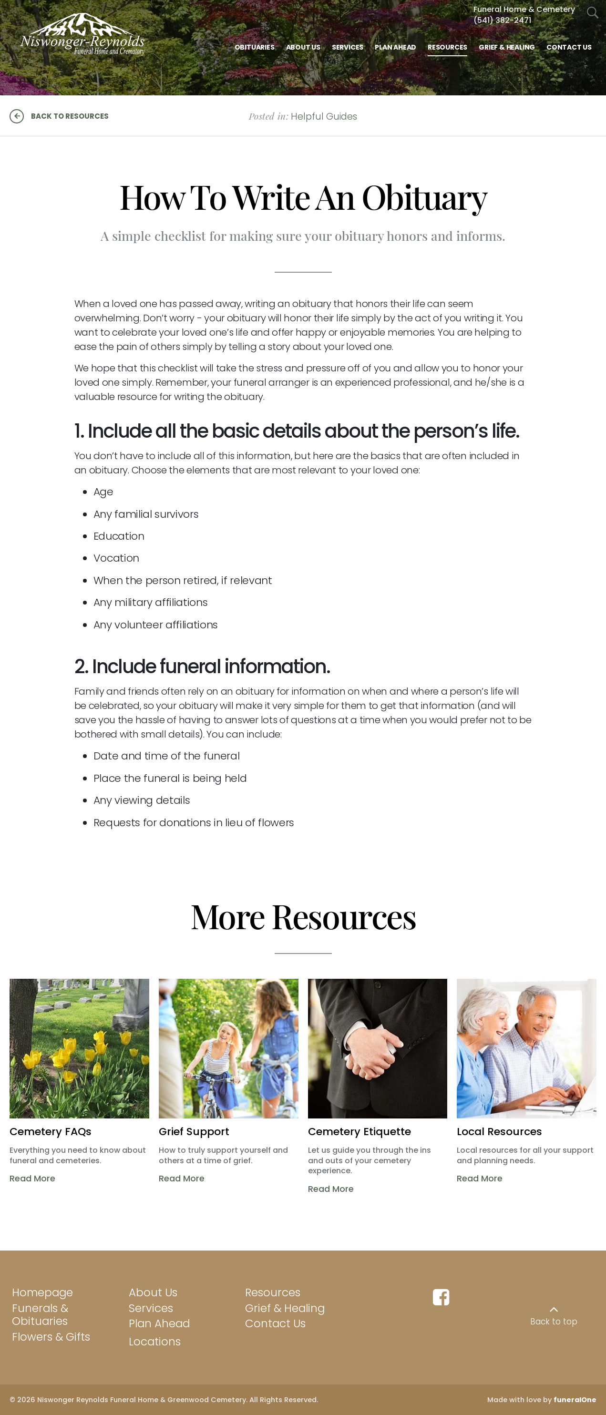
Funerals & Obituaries (40, 1315)
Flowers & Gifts (51, 1336)
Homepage (42, 1292)
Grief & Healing (285, 1308)
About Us (153, 1292)
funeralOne (575, 1400)
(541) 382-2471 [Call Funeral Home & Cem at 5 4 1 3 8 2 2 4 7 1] (502, 20)
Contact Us (275, 1323)
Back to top (553, 1321)
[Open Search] (593, 13)
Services (151, 1308)
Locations (155, 1341)
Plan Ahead (159, 1323)
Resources (272, 1292)
